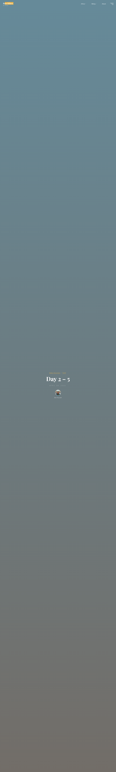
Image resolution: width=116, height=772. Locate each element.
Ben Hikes (9, 4)
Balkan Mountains (54, 373)
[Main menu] (110, 4)
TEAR (65, 373)
